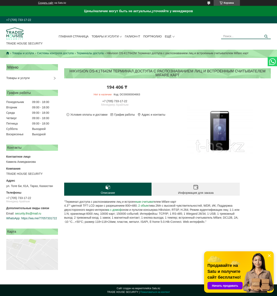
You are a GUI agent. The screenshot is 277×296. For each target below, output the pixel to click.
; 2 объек (143, 205)
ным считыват (144, 201)
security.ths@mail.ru (28, 213)
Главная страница (74, 36)
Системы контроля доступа (55, 53)
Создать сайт (45, 2)
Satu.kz (156, 288)
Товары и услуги (105, 36)
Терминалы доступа (90, 53)
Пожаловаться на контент (155, 292)
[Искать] (266, 36)
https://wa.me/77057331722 (39, 218)
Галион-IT (132, 36)
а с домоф (115, 209)
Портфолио (152, 36)
